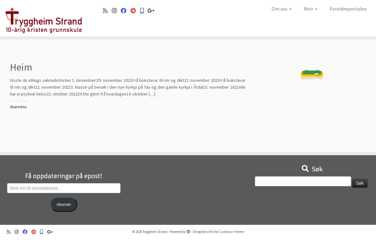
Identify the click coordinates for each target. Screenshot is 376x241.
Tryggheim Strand (155, 231)
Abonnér (64, 204)
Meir (310, 9)
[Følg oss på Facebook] (125, 10)
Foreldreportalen (348, 9)
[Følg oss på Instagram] (116, 10)
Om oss (282, 9)
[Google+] (153, 10)
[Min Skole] (143, 10)
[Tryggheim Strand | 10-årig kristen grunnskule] (43, 18)
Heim (21, 67)
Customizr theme (231, 231)
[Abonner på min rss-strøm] (107, 10)
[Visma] (135, 10)
